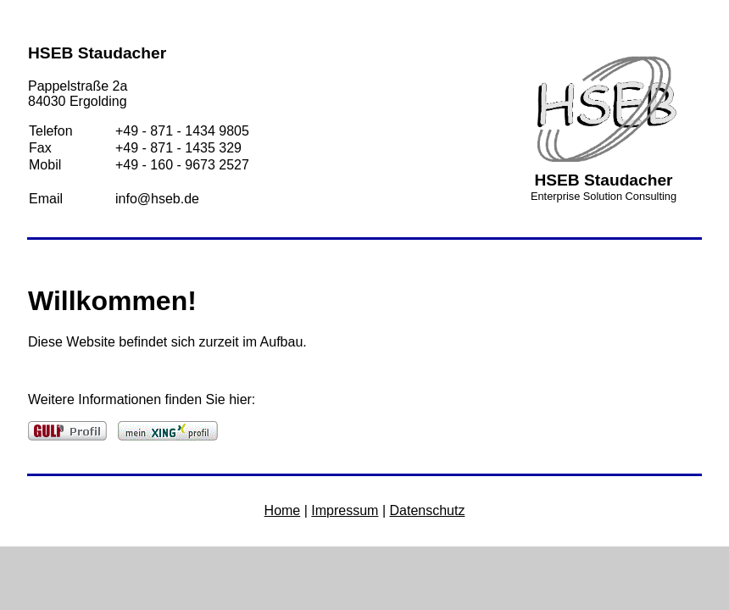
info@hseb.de (157, 198)
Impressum (344, 510)
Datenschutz (427, 510)
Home (282, 510)
